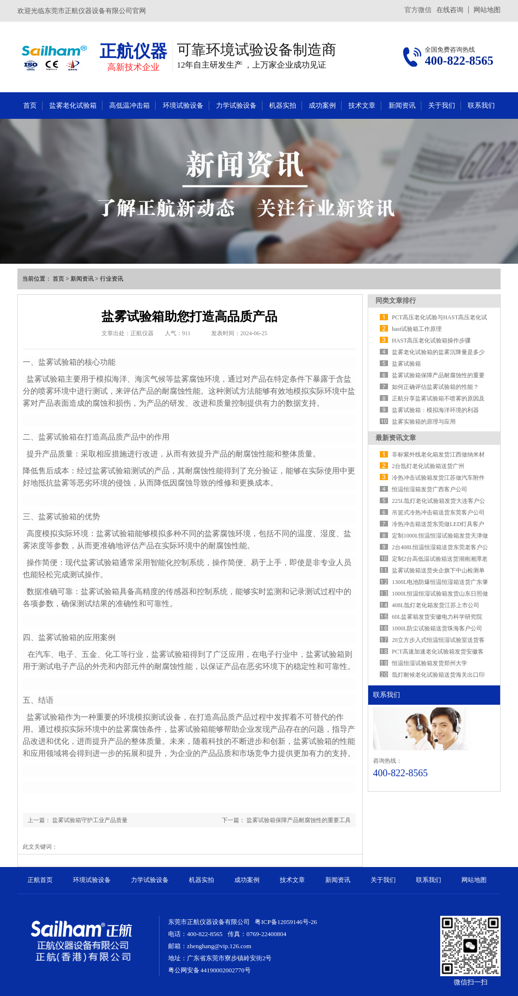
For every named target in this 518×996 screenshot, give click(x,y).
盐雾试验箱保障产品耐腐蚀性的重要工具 (298, 820)
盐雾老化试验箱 (73, 105)
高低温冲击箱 (129, 105)
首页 (30, 105)
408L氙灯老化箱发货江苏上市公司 (435, 605)
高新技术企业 (133, 67)
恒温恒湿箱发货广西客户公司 (429, 489)
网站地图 (487, 10)
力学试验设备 (236, 105)
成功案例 (322, 105)
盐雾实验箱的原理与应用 (424, 421)
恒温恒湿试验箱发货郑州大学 (429, 663)
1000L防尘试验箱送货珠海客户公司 (437, 628)
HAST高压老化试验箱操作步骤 (431, 340)
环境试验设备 (183, 105)
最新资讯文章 (395, 437)
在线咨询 (449, 10)
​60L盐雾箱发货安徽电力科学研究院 (437, 616)
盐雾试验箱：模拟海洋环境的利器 (435, 410)
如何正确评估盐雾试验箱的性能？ (435, 387)
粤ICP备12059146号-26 (286, 921)
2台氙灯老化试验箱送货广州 (428, 466)
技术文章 (361, 105)
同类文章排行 (395, 300)
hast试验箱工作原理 (417, 329)
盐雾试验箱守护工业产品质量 (90, 820)
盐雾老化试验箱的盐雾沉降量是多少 (438, 352)
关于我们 (441, 105)
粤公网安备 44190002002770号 (209, 970)
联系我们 (481, 105)
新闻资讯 (402, 105)
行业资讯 (111, 278)
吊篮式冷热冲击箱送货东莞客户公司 (438, 512)
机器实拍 (282, 105)
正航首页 (40, 879)
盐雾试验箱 (406, 363)
